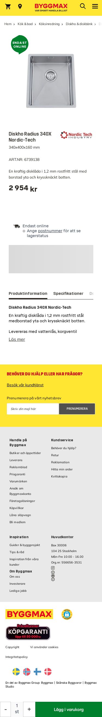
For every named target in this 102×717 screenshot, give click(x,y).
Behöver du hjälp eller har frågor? (44, 374)
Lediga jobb (18, 591)
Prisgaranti (17, 474)
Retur (55, 455)
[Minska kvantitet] (5, 709)
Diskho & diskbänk (79, 24)
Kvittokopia (59, 476)
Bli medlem (18, 522)
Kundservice (62, 440)
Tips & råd (17, 552)
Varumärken (18, 481)
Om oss (15, 576)
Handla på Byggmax (18, 442)
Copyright (12, 647)
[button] (66, 614)
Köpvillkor (17, 508)
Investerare (17, 584)
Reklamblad (18, 467)
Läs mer (17, 339)
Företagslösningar (22, 501)
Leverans (16, 460)
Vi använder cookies (44, 647)
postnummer (50, 231)
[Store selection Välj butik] (20, 6)
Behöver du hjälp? (63, 448)
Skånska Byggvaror (69, 683)
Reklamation (60, 462)
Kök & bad (25, 24)
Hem (7, 24)
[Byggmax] (51, 7)
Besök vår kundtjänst (25, 384)
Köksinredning (49, 24)
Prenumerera (77, 408)
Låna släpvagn (20, 515)
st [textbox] (17, 711)
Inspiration (19, 537)
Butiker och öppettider (25, 453)
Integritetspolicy (16, 657)
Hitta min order (62, 469)
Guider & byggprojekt (25, 545)
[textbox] (23, 190)
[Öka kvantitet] (29, 709)
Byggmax (47, 683)
